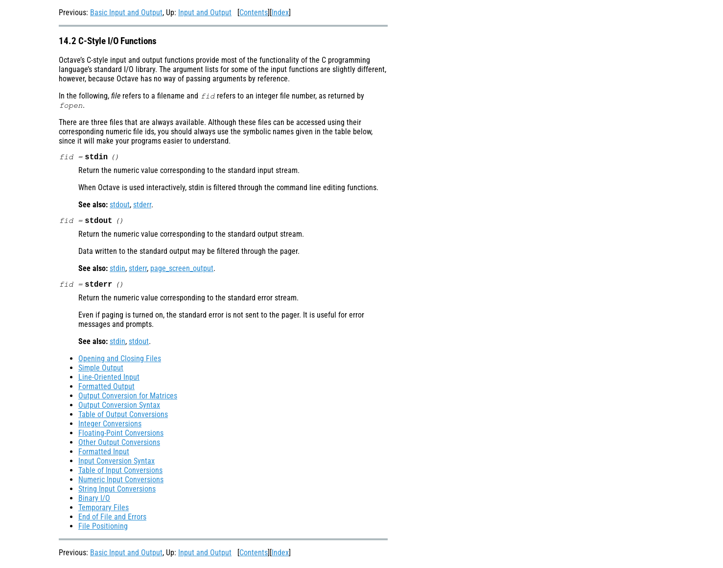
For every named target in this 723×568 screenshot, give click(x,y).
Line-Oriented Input (109, 380)
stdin (117, 270)
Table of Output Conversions (123, 417)
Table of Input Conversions (120, 473)
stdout (120, 205)
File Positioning (103, 529)
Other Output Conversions (119, 445)
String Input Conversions (117, 491)
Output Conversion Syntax (119, 408)
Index (280, 12)
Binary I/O (94, 501)
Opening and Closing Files (119, 361)
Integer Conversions (109, 426)
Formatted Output (106, 389)
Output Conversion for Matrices (127, 398)
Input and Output (205, 12)
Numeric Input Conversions (120, 482)
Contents (253, 12)
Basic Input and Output (126, 12)
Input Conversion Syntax (116, 464)
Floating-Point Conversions (120, 436)
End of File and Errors (112, 519)
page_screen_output (181, 270)
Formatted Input (103, 454)
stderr (142, 205)
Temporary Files (103, 510)
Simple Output (100, 370)
